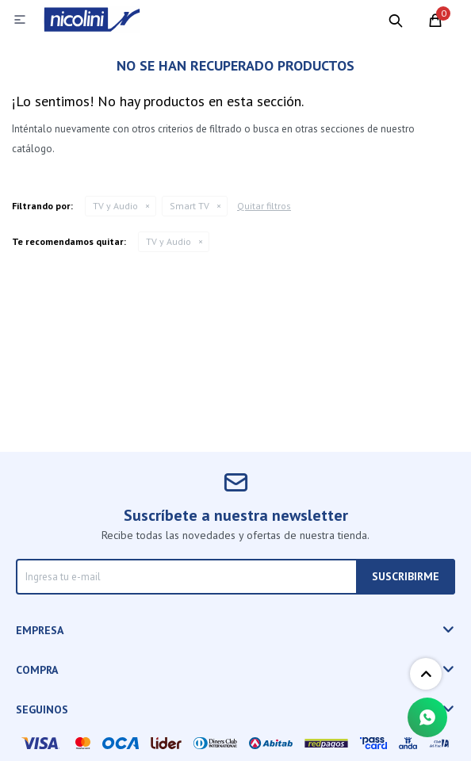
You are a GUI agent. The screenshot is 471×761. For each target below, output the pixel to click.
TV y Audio (115, 206)
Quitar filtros (264, 206)
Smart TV (189, 206)
